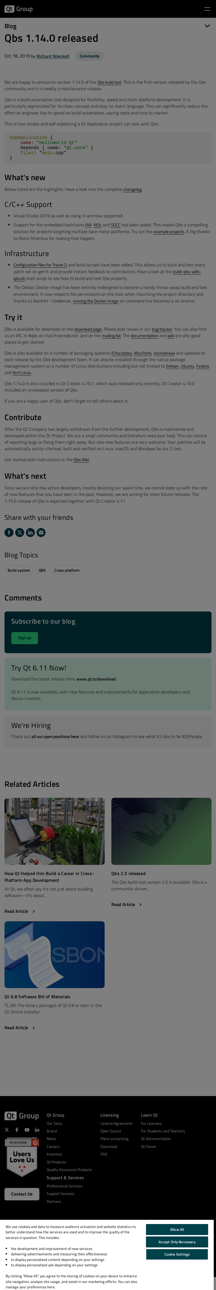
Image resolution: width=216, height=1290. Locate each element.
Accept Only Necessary (177, 1242)
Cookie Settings (177, 1254)
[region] (107, 1255)
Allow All (177, 1229)
